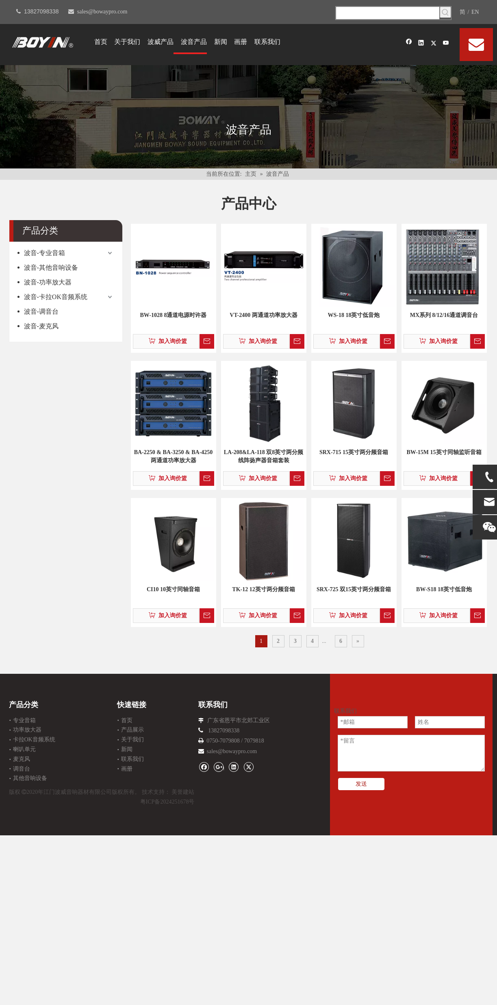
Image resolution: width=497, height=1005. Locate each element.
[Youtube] (446, 44)
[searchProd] (388, 13)
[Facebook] (409, 44)
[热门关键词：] (445, 12)
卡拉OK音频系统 (34, 739)
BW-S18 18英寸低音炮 (444, 589)
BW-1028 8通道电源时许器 (173, 315)
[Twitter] (434, 44)
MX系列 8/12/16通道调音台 (444, 315)
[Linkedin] (421, 44)
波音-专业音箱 (44, 252)
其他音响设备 (30, 778)
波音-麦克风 (41, 326)
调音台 (21, 769)
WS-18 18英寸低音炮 (354, 315)
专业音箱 (24, 720)
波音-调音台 (41, 311)
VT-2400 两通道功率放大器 (263, 315)
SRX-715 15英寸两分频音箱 (353, 452)
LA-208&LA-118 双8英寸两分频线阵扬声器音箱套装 (264, 456)
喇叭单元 (24, 749)
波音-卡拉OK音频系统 (55, 296)
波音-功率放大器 (48, 282)
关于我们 (132, 739)
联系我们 (132, 759)
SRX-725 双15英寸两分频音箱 (354, 589)
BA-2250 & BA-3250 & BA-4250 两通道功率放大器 (173, 456)
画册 (126, 769)
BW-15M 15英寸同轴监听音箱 (443, 452)
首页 (126, 720)
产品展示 (132, 730)
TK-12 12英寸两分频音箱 (263, 589)
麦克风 (21, 759)
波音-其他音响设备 (51, 267)
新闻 (126, 749)
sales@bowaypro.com (102, 12)
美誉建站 (182, 792)
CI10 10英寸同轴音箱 (173, 589)
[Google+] (219, 767)
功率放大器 (27, 730)
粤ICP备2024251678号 (167, 802)
